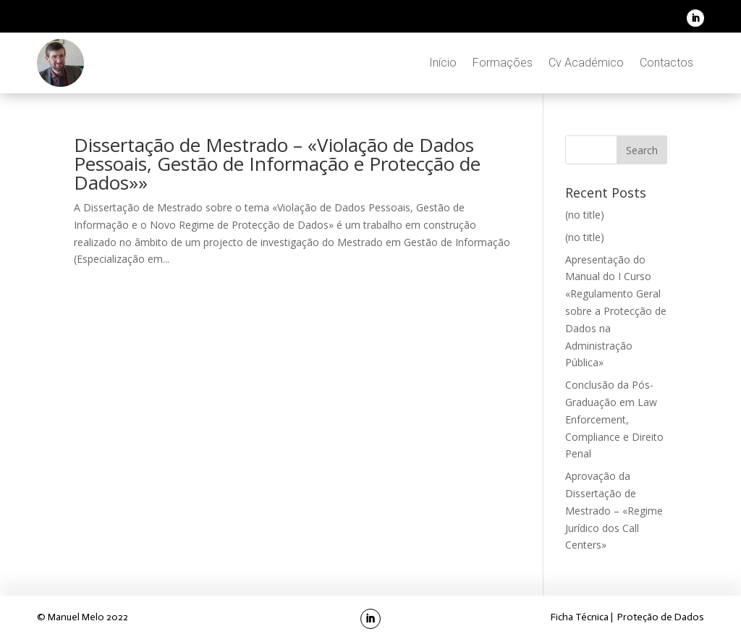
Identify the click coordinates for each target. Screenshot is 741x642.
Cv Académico (586, 62)
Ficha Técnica (581, 617)
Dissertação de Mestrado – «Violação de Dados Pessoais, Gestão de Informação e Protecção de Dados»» (277, 163)
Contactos (666, 62)
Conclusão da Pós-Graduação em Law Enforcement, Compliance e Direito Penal (614, 419)
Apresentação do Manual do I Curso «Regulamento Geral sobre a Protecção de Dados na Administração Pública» (615, 311)
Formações (503, 62)
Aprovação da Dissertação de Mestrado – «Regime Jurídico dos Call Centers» (614, 510)
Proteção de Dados (660, 617)
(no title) (584, 214)
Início (443, 62)
